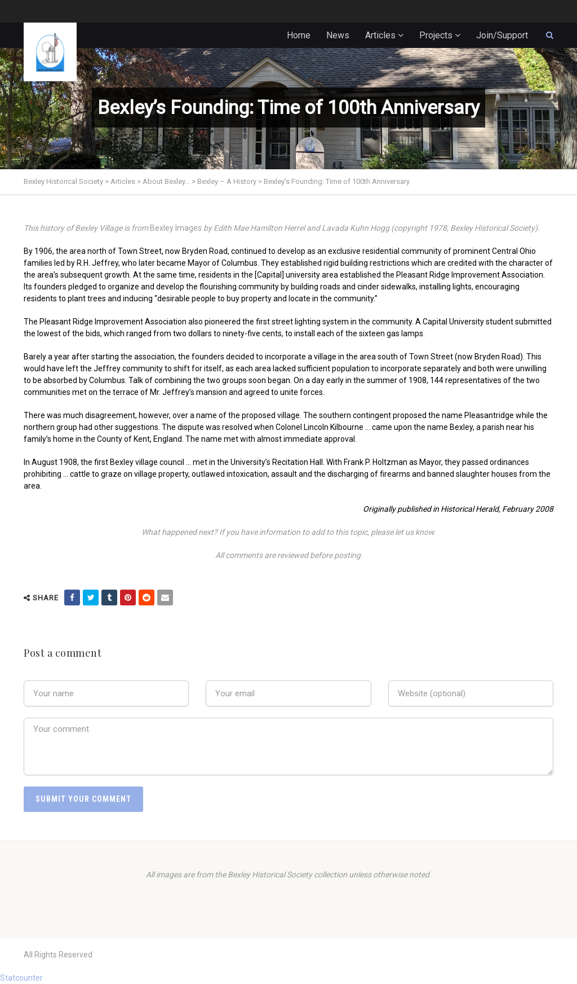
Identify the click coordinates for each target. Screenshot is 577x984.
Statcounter (21, 977)
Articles (380, 35)
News (337, 35)
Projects (435, 35)
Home (298, 35)
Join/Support (502, 35)
